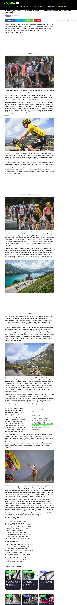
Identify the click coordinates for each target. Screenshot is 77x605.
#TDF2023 (43, 422)
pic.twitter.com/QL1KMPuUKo (40, 425)
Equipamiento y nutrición (44, 6)
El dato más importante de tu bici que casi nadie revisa (46, 583)
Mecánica (34, 6)
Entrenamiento (27, 6)
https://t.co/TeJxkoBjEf (46, 424)
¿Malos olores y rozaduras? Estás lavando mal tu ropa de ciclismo (29, 583)
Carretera (8, 15)
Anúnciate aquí (30, 53)
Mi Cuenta (66, 6)
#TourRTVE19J (36, 424)
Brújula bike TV (56, 6)
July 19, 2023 (35, 429)
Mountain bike (18, 6)
